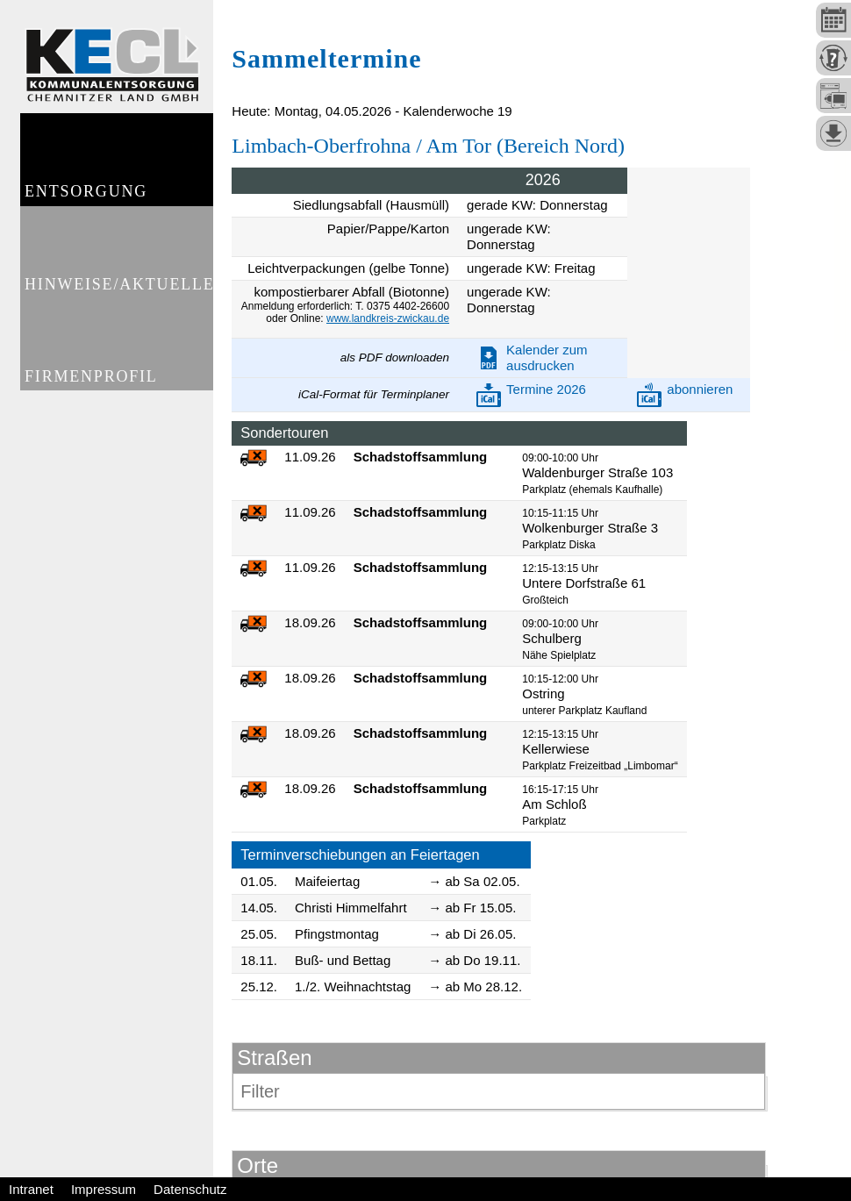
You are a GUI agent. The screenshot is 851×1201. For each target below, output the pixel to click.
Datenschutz (190, 1189)
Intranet (31, 1189)
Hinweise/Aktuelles (119, 297)
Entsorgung (87, 198)
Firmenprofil (92, 397)
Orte (257, 1165)
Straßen (274, 1057)
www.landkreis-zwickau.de (387, 318)
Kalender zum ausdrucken (547, 357)
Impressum (103, 1189)
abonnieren (700, 389)
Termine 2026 (546, 389)
